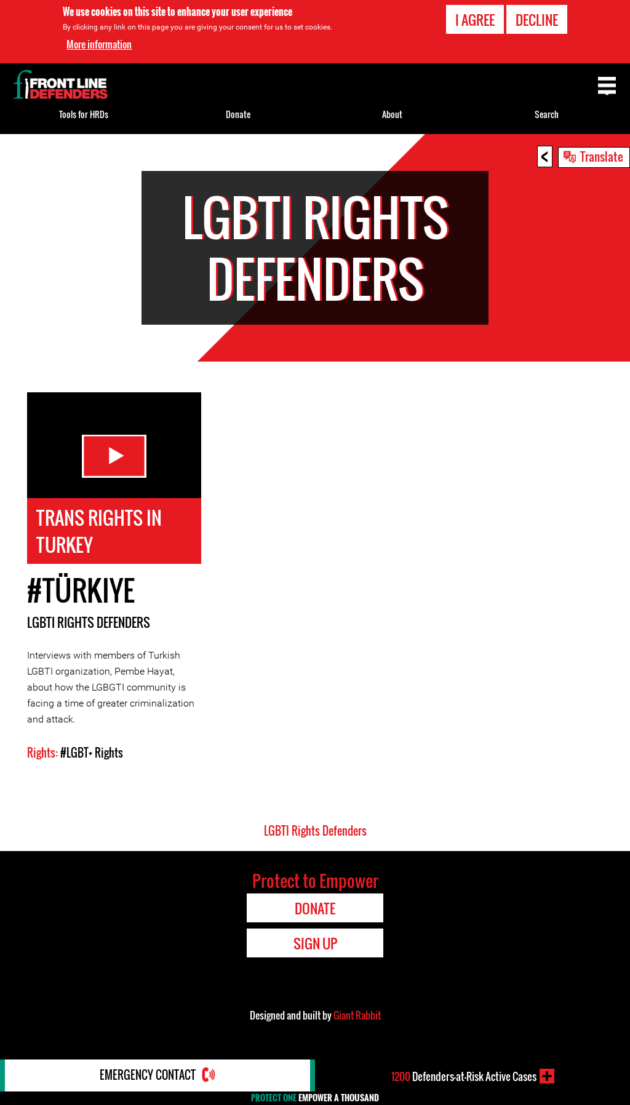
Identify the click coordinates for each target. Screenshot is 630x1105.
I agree (475, 20)
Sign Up (315, 945)
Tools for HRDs (83, 114)
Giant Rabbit (357, 1017)
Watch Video (114, 456)
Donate (238, 114)
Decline (537, 20)
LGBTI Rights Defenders (88, 624)
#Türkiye (81, 591)
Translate (601, 156)
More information (99, 44)
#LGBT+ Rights (91, 754)
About (392, 114)
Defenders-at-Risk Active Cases (464, 1076)
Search (547, 114)
